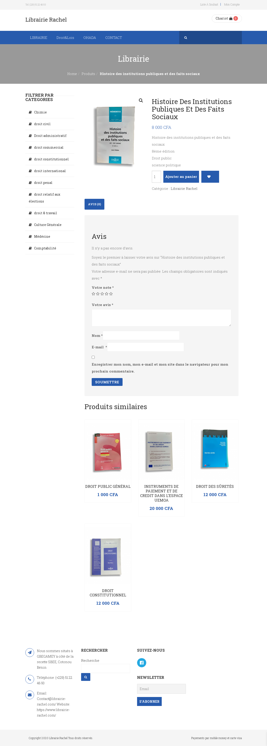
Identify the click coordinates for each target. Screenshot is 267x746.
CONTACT (113, 37)
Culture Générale (48, 225)
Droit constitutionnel (108, 593)
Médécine (42, 236)
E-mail (99, 347)
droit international (50, 171)
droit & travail (45, 213)
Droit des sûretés (215, 486)
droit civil (42, 124)
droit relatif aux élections (44, 197)
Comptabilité (45, 248)
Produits (88, 74)
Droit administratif (50, 135)
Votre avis (102, 304)
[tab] (94, 204)
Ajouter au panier (181, 176)
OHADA (89, 37)
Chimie (40, 112)
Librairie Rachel (184, 188)
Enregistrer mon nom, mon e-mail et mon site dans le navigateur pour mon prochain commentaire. (160, 367)
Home (72, 74)
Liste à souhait (209, 4)
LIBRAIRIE (38, 37)
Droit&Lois (65, 37)
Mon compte (232, 4)
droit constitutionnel (51, 159)
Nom (97, 335)
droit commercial (49, 147)
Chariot (224, 18)
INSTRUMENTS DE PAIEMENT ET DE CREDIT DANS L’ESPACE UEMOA (161, 493)
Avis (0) (94, 204)
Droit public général (108, 486)
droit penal (43, 182)
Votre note (103, 287)
